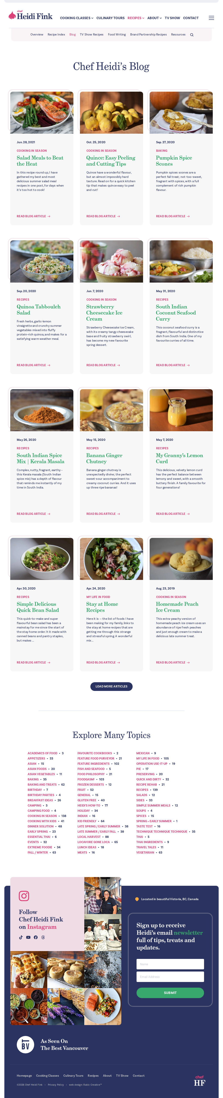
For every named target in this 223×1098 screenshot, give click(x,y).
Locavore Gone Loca (94, 842)
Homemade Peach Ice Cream (177, 607)
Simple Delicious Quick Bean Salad (38, 607)
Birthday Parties (41, 795)
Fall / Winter (38, 852)
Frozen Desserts (91, 784)
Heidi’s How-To (89, 805)
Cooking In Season (32, 151)
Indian (83, 816)
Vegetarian (145, 852)
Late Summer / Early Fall (97, 832)
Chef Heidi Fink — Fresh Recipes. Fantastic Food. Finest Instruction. (31, 14)
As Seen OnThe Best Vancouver (64, 1044)
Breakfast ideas (40, 800)
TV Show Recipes (92, 34)
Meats (82, 852)
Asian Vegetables (41, 774)
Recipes (134, 18)
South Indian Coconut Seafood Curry (176, 312)
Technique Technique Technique (161, 832)
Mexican (143, 753)
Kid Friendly (87, 821)
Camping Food (39, 811)
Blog (72, 34)
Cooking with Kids (42, 821)
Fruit (82, 790)
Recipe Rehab (146, 784)
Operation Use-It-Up (151, 764)
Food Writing (117, 34)
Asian (32, 764)
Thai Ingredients (149, 842)
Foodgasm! (86, 779)
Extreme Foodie (40, 847)
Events (33, 842)
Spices (141, 816)
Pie (138, 769)
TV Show (172, 18)
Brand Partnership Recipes (148, 34)
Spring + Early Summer (154, 821)
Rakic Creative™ (92, 1084)
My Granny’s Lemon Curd (179, 458)
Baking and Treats (42, 784)
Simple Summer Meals (153, 805)
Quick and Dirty (148, 779)
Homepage (24, 1076)
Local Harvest (89, 837)
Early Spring (38, 832)
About (153, 18)
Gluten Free (87, 800)
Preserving (145, 774)
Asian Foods (37, 769)
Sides (140, 800)
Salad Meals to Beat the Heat (40, 160)
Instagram (42, 927)
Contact (191, 18)
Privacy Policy (56, 1084)
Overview (36, 34)
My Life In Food (98, 597)
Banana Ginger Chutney (104, 458)
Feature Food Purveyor (96, 758)
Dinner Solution (41, 826)
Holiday (84, 811)
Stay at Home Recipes (102, 607)
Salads (141, 795)
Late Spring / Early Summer (99, 826)
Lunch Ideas (87, 847)
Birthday (35, 790)
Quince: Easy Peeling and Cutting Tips (110, 160)
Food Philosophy (91, 774)
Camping (34, 805)
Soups (141, 811)
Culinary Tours (110, 18)
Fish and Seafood (91, 769)
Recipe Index (56, 34)
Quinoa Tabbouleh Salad (39, 309)
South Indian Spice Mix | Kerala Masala (40, 458)
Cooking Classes (75, 18)
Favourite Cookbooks (95, 753)
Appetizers (36, 758)
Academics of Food (42, 753)
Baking (161, 151)
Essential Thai (39, 837)
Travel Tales (146, 847)
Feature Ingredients (94, 764)
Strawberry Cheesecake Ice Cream (104, 312)
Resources (178, 34)
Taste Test (144, 826)
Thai (139, 837)
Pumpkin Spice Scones (174, 160)
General (84, 795)
